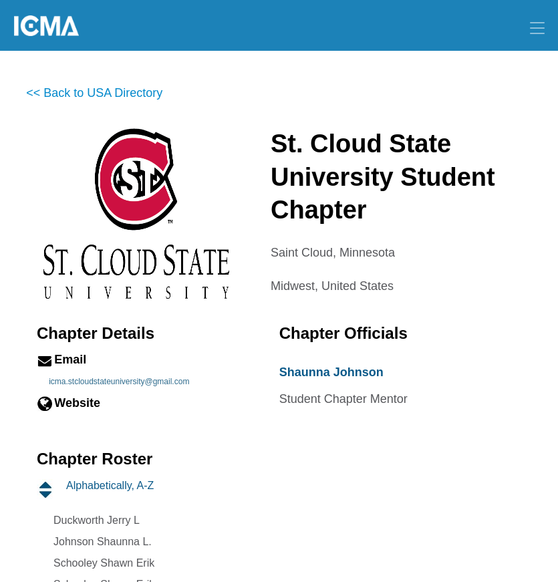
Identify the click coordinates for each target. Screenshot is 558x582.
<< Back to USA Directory (94, 93)
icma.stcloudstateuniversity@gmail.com (119, 381)
